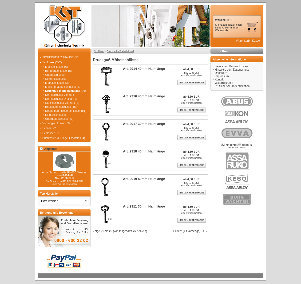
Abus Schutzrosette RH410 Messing (64, 172)
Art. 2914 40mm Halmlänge (144, 69)
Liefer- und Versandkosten (231, 66)
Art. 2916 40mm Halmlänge (144, 96)
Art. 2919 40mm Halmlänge (144, 179)
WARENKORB (223, 20)
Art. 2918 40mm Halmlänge (144, 151)
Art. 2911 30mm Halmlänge (144, 206)
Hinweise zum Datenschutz (232, 69)
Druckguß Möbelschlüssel (120, 51)
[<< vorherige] (191, 231)
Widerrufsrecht (224, 82)
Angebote (48, 149)
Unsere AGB (222, 73)
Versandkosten (194, 75)
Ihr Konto (224, 51)
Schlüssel (99, 51)
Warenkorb (243, 40)
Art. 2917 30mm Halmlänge (144, 124)
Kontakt (219, 79)
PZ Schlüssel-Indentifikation (232, 86)
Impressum (222, 76)
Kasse (256, 40)
